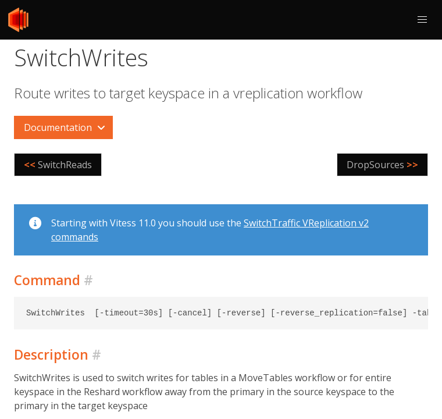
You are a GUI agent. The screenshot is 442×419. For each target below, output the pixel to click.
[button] (422, 20)
